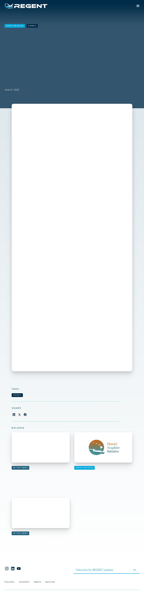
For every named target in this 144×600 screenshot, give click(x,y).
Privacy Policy (9, 582)
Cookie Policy (24, 582)
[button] (138, 6)
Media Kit (37, 582)
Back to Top (50, 582)
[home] (26, 6)
